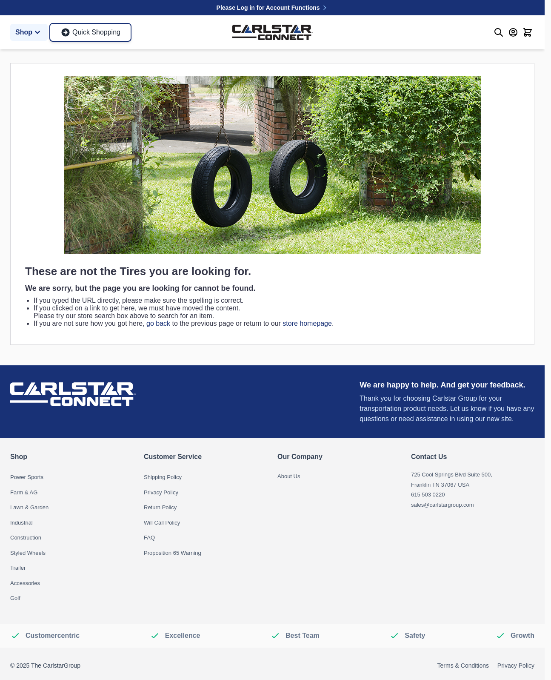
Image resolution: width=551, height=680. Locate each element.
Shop (29, 32)
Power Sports (26, 477)
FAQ (149, 537)
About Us (288, 476)
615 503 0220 (428, 494)
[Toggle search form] (498, 32)
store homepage (307, 323)
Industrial (21, 522)
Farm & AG (23, 492)
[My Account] (513, 32)
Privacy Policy (161, 492)
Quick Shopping (90, 32)
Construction (25, 537)
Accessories (25, 583)
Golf (15, 598)
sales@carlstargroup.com (442, 505)
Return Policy (160, 507)
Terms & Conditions (463, 665)
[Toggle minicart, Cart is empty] (527, 32)
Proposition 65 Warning (172, 553)
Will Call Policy (162, 522)
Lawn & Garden (29, 507)
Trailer (18, 568)
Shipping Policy (163, 477)
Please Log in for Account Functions (272, 7)
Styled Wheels (28, 553)
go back (158, 323)
